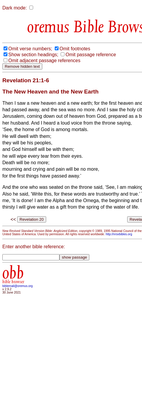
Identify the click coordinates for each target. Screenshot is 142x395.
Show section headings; (33, 54)
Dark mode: (14, 7)
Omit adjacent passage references (44, 60)
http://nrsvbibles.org (119, 234)
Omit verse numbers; (30, 48)
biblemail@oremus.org (17, 286)
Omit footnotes (74, 48)
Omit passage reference (90, 54)
